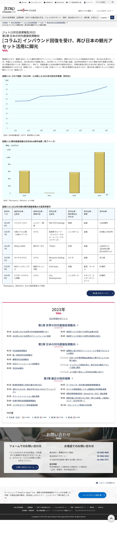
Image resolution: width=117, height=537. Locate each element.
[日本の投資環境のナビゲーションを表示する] (8, 17)
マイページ (89, 2)
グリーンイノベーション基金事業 (25, 396)
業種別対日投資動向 (20, 359)
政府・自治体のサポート (78, 507)
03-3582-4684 (103, 452)
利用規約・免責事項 (28, 510)
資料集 (92, 507)
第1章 (40, 417)
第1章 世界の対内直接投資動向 (57, 325)
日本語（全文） (19, 417)
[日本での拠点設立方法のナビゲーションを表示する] (34, 17)
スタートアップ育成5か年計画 (79, 405)
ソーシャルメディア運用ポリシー (63, 510)
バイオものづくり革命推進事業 (25, 405)
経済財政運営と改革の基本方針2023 (27, 384)
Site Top (24, 2)
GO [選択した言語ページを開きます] (112, 17)
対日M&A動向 (17, 368)
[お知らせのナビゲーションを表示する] (94, 17)
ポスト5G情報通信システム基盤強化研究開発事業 (86, 389)
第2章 (57, 417)
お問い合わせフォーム (25, 467)
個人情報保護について (43, 510)
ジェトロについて (36, 2)
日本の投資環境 (18, 507)
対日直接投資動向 (19, 350)
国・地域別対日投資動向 (22, 355)
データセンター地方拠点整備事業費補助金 (83, 384)
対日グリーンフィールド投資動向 (25, 363)
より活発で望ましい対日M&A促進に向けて (86, 371)
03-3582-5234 (103, 456)
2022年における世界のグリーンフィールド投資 (31, 336)
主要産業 (30, 507)
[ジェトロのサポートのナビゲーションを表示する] (53, 17)
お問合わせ (49, 2)
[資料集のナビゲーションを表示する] (87, 17)
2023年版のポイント (58, 318)
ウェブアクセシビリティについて (85, 510)
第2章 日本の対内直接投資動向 (57, 344)
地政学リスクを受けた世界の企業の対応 (82, 331)
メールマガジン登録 (92, 495)
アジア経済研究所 (75, 2)
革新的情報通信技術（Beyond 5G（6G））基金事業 (86, 393)
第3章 (74, 417)
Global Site (60, 2)
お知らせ (100, 507)
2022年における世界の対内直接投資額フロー (30, 331)
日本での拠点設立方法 (43, 507)
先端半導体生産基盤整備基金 (24, 400)
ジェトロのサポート (60, 507)
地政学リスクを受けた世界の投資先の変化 (83, 336)
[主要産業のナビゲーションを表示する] (20, 17)
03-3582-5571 (103, 459)
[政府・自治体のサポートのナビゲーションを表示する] (73, 17)
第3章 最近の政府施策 (57, 378)
